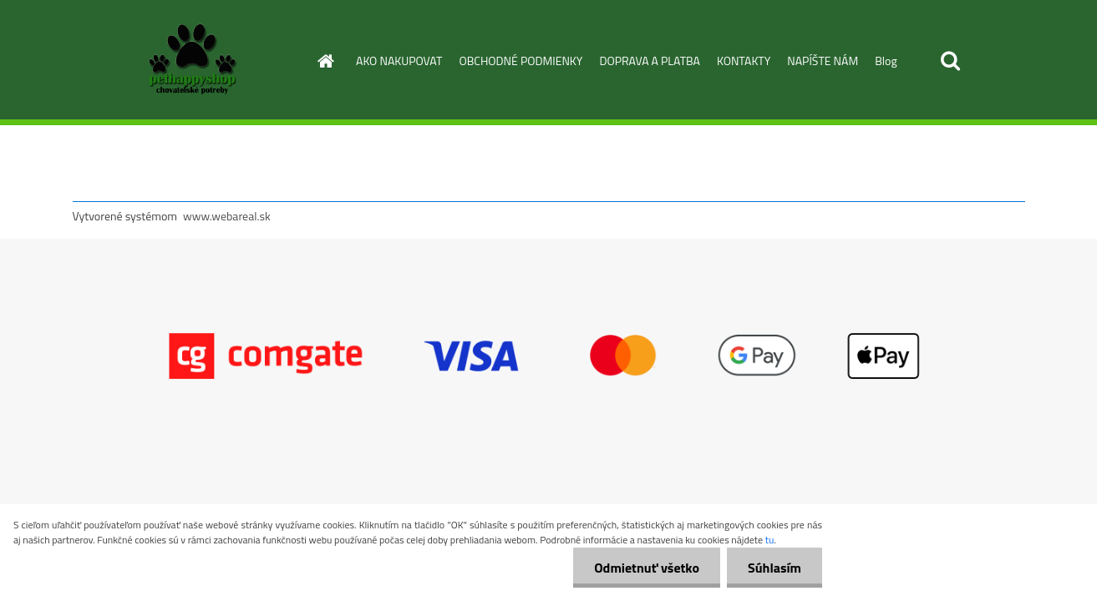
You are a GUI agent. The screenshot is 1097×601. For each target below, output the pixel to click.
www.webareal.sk (227, 216)
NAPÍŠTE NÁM (822, 60)
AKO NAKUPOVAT (399, 60)
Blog (885, 60)
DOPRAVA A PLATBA (649, 60)
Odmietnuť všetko (646, 568)
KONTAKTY (743, 60)
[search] (950, 61)
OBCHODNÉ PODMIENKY (520, 60)
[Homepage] (324, 61)
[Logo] (187, 62)
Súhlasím (774, 568)
